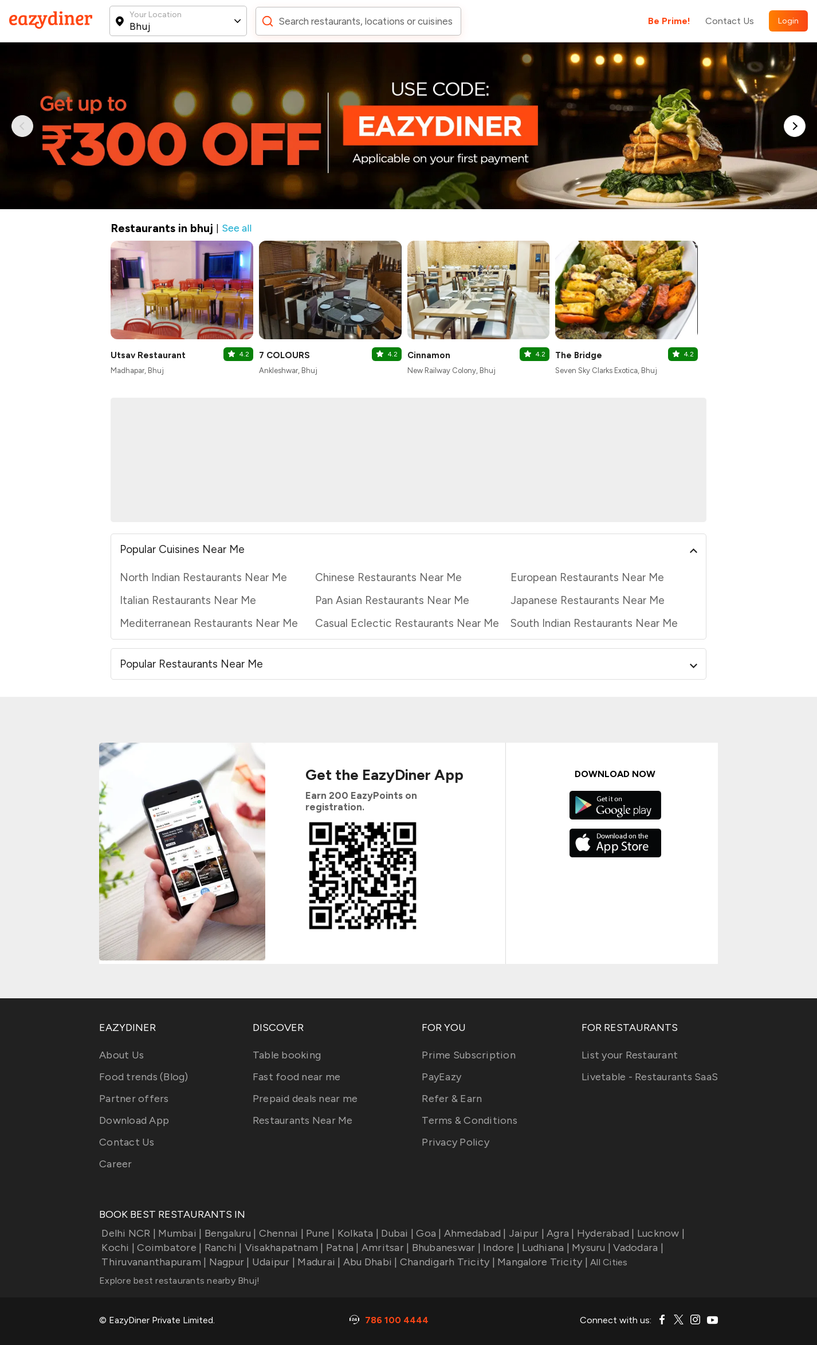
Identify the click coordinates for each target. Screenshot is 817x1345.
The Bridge (578, 355)
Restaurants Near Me (303, 1120)
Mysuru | (590, 1247)
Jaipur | (525, 1233)
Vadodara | (637, 1247)
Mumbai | (179, 1233)
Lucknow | (660, 1233)
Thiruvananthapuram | (152, 1262)
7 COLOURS (284, 355)
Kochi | (117, 1247)
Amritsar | (384, 1247)
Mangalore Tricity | (541, 1262)
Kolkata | (357, 1233)
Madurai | (318, 1262)
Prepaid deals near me (305, 1098)
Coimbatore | (168, 1247)
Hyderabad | (605, 1233)
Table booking (287, 1055)
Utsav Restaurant (148, 355)
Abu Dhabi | (369, 1262)
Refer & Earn (452, 1098)
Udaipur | (273, 1262)
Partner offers (134, 1098)
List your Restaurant (630, 1055)
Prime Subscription (469, 1055)
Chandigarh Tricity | (446, 1262)
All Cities (608, 1262)
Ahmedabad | (474, 1233)
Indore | (500, 1247)
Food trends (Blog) (143, 1076)
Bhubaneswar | (445, 1247)
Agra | (559, 1233)
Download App (134, 1120)
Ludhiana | (544, 1247)
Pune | (319, 1233)
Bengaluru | (229, 1233)
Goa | (428, 1233)
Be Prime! (669, 20)
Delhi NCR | (127, 1233)
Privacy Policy (455, 1142)
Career (115, 1164)
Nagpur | (227, 1262)
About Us (121, 1055)
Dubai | (396, 1233)
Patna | (341, 1247)
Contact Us (729, 20)
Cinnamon (428, 355)
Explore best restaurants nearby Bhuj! (179, 1280)
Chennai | (280, 1233)
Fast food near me (296, 1076)
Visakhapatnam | (283, 1247)
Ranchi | (222, 1247)
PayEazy (441, 1076)
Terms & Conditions (469, 1120)
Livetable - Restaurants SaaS (650, 1076)
